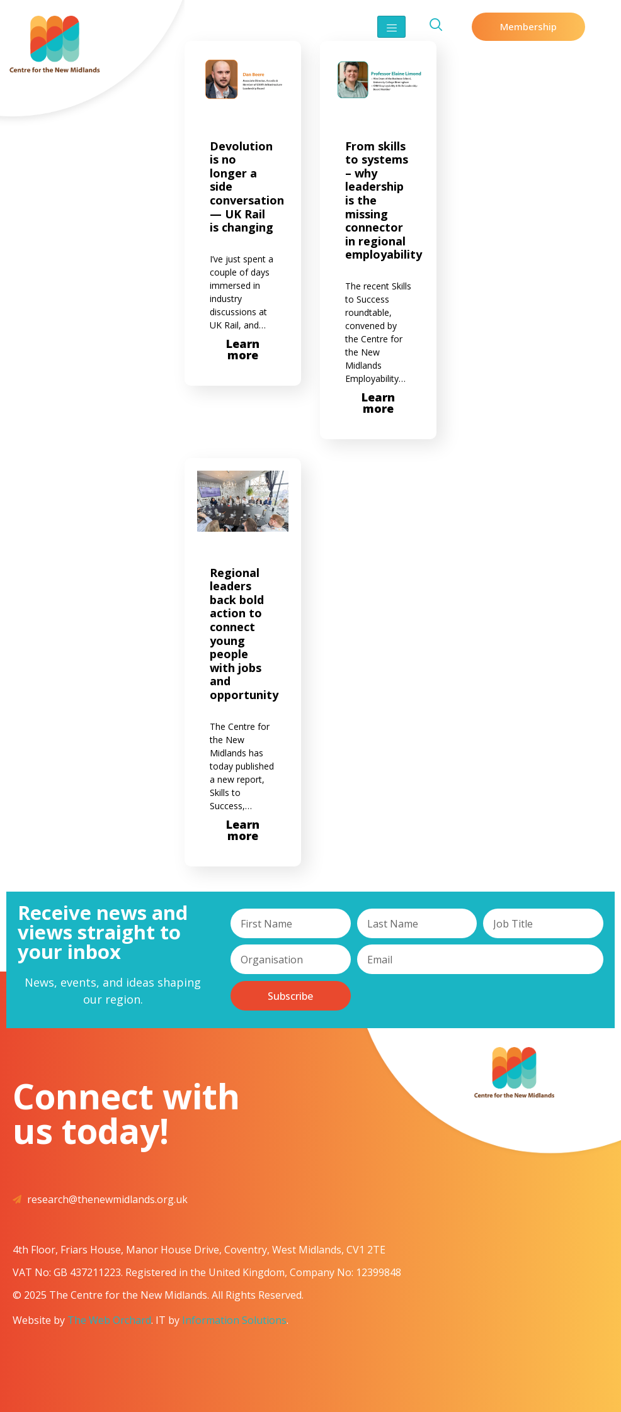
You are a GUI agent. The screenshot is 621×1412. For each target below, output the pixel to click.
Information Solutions (234, 1320)
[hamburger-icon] (391, 27)
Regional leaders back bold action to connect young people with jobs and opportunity (244, 633)
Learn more (242, 349)
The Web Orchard (109, 1320)
